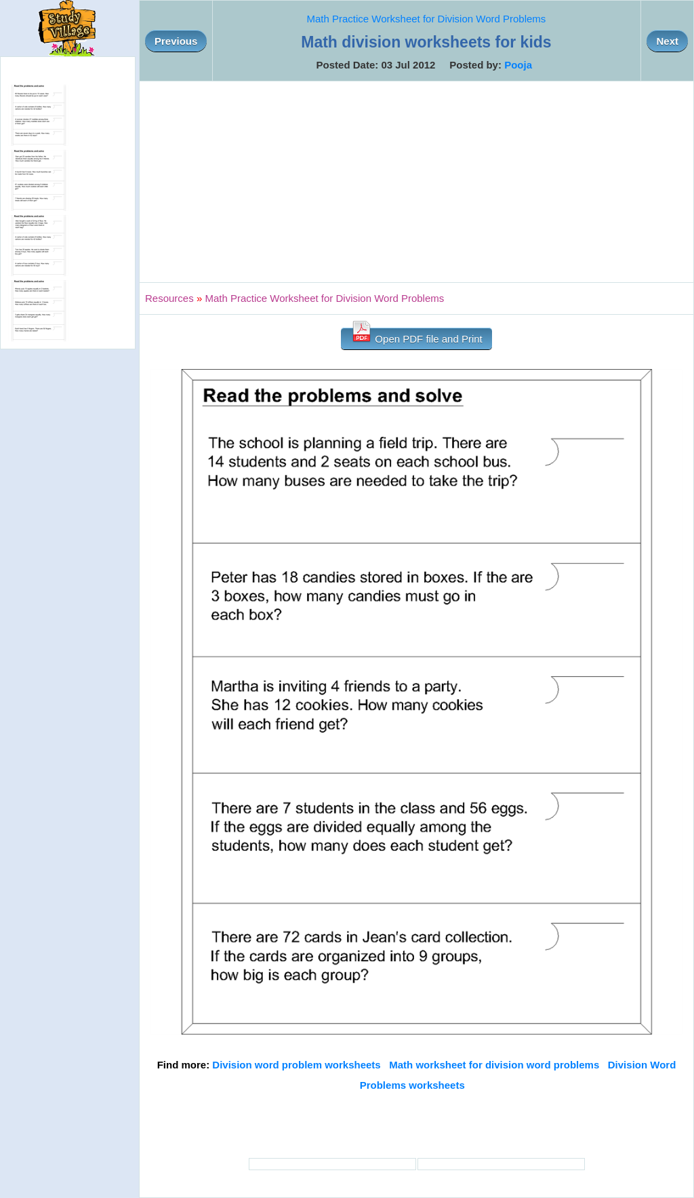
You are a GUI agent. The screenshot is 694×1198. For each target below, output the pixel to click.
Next (667, 41)
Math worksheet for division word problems (494, 1064)
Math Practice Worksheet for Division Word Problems (426, 18)
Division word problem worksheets (296, 1064)
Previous (176, 41)
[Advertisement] (416, 182)
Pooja (518, 65)
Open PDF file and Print (416, 336)
